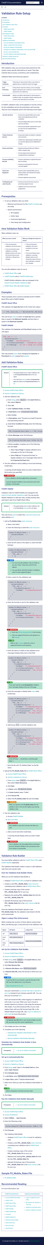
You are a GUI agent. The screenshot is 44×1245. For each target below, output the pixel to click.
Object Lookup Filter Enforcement (13, 45)
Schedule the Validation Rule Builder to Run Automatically (19, 49)
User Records (9, 1228)
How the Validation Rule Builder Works (14, 43)
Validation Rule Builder (9, 40)
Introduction (6, 20)
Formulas (21, 643)
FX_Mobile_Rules (10, 1178)
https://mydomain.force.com (14, 986)
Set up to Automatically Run (11, 52)
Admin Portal (9, 1200)
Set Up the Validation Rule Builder (13, 47)
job (14, 383)
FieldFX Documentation (11, 3)
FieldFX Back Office (9, 29)
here (20, 996)
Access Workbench (11, 1115)
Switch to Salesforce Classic (14, 393)
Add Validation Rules (8, 33)
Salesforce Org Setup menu (33, 1207)
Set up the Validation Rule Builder (27, 1050)
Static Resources (10, 1222)
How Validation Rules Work (10, 24)
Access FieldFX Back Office (14, 390)
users (14, 317)
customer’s (29, 515)
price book (36, 515)
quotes (26, 356)
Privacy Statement (35, 1241)
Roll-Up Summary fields (25, 632)
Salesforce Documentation (32, 1194)
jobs (13, 356)
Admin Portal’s (9, 283)
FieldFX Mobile (8, 31)
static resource (27, 521)
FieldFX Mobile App (26, 276)
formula (16, 637)
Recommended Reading (9, 58)
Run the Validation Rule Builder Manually (15, 54)
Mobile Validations (21, 283)
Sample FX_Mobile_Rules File (10, 56)
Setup (13, 400)
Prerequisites (6, 22)
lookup (25, 508)
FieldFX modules (33, 204)
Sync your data (13, 819)
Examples (5, 27)
